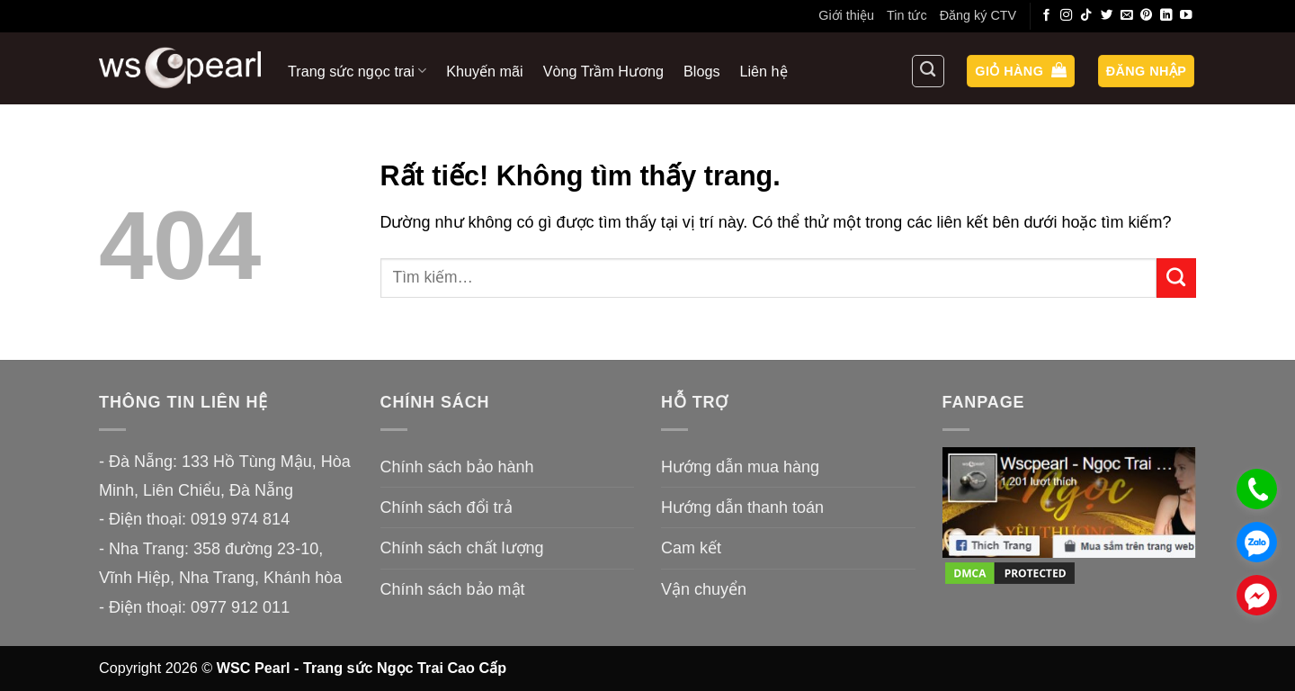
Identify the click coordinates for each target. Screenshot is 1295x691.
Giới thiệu (846, 15)
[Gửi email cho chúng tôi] (1127, 15)
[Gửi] (1176, 278)
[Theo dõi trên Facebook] (1046, 15)
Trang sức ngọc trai (357, 70)
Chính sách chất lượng (462, 548)
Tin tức (907, 15)
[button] (1021, 71)
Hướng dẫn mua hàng (740, 467)
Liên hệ (764, 71)
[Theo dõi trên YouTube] (1186, 15)
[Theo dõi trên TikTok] (1086, 15)
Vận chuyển (703, 589)
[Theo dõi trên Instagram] (1066, 15)
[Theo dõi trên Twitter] (1107, 15)
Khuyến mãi (484, 71)
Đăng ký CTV (978, 15)
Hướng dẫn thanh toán (742, 507)
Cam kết (691, 548)
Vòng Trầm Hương (603, 71)
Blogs (701, 71)
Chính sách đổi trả (446, 507)
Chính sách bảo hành (457, 467)
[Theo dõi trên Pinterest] (1146, 15)
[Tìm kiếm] (928, 71)
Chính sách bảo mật (452, 589)
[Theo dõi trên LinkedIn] (1166, 15)
